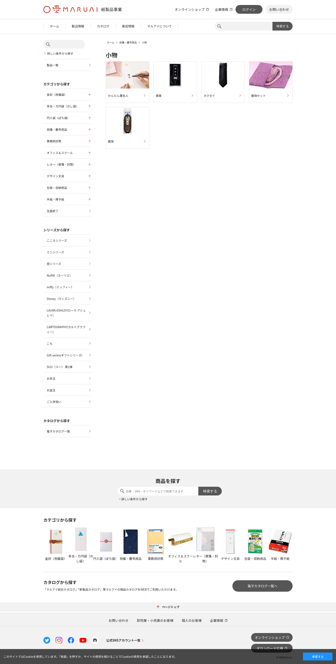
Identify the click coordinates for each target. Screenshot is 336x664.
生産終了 (52, 211)
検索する (282, 26)
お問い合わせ (279, 9)
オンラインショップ (190, 9)
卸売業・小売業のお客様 (155, 620)
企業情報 (221, 9)
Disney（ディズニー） (61, 299)
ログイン (249, 9)
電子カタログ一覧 (58, 431)
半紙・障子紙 (55, 199)
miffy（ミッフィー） (60, 287)
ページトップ (168, 607)
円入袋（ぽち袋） (58, 118)
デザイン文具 (55, 176)
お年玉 (51, 378)
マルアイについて (159, 26)
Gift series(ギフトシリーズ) (64, 355)
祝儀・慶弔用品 (57, 129)
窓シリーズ (54, 264)
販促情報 (128, 26)
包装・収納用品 (57, 188)
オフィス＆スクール (60, 153)
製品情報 (78, 26)
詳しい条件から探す (60, 53)
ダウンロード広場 (269, 648)
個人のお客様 (192, 620)
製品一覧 (52, 65)
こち (50, 343)
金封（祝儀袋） (57, 94)
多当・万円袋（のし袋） (63, 106)
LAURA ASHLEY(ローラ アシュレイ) (66, 312)
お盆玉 (51, 390)
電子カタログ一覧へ (262, 585)
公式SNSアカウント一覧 (123, 640)
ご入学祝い (54, 402)
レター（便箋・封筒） (61, 164)
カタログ (103, 26)
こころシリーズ (57, 240)
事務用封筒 (54, 141)
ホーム (54, 26)
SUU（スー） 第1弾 (59, 367)
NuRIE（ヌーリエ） (59, 275)
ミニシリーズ (55, 252)
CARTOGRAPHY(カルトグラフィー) (66, 329)
